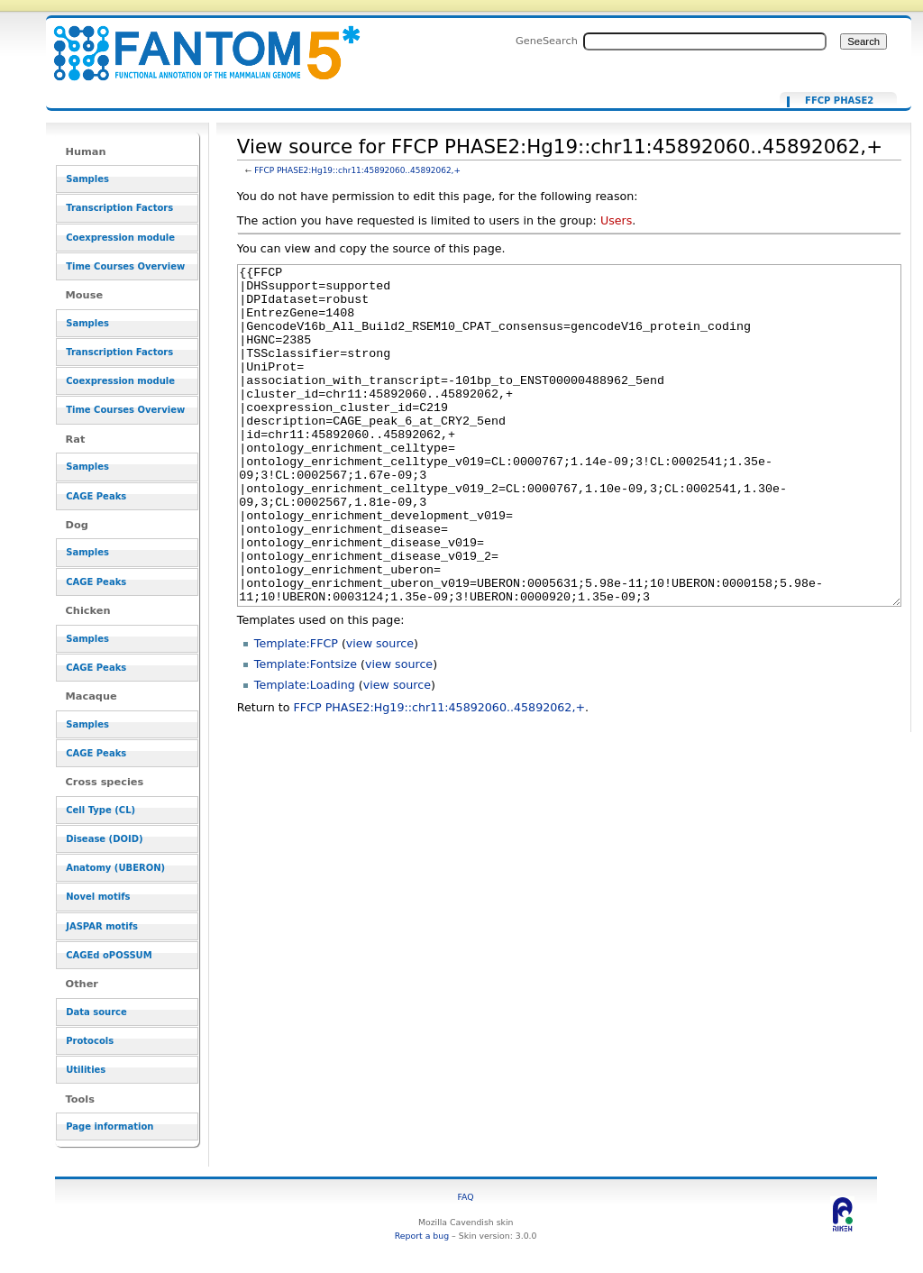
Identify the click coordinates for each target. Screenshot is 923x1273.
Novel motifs (98, 897)
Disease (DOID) (104, 839)
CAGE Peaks (96, 496)
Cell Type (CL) (100, 810)
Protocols (90, 1041)
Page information (109, 1126)
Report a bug (422, 1236)
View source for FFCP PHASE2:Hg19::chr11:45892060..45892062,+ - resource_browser (195, 43)
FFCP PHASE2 (839, 100)
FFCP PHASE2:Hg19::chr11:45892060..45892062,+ (357, 170)
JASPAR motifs (102, 926)
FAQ (466, 1197)
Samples (87, 179)
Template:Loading (304, 752)
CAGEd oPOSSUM (108, 955)
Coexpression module (120, 238)
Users (616, 220)
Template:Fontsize (305, 731)
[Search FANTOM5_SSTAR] (705, 41)
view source (380, 711)
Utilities (85, 1070)
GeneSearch (547, 40)
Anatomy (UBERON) (115, 868)
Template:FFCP (296, 711)
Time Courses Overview (125, 266)
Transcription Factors (119, 208)
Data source (96, 1012)
